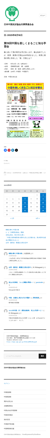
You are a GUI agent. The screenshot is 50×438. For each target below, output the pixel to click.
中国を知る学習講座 (10, 410)
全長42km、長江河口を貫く (15, 235)
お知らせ (25, 172)
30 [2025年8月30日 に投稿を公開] (43, 210)
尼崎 (40, 172)
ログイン (7, 383)
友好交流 (7, 419)
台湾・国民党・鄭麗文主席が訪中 (17, 243)
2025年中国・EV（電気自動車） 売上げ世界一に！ (26, 310)
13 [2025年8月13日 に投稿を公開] (25, 203)
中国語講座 (7, 392)
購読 (42, 356)
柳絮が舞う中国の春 (12, 230)
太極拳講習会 (8, 406)
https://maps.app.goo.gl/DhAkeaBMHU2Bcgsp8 (22, 342)
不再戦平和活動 (9, 424)
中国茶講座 (7, 397)
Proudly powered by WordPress (31, 434)
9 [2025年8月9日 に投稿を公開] (43, 199)
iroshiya (8, 172)
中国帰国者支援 (9, 428)
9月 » (38, 218)
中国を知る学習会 (34, 172)
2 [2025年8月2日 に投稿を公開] (43, 195)
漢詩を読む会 (8, 401)
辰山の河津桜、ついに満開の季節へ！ (21, 282)
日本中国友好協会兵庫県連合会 (19, 24)
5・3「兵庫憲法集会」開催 (15, 232)
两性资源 (36, 298)
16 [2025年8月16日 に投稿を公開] (43, 203)
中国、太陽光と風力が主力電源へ (20, 298)
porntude (39, 282)
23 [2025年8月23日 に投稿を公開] (43, 207)
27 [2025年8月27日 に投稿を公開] (25, 210)
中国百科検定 (8, 415)
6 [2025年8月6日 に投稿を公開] (25, 199)
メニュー (42, 15)
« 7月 (12, 218)
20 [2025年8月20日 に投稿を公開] (25, 207)
